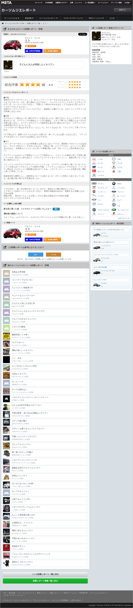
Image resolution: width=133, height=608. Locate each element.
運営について (42, 593)
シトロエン (118, 187)
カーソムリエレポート (98, 593)
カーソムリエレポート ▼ (48, 18)
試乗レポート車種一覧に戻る (45, 581)
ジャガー (97, 196)
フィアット (98, 191)
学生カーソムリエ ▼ (96, 18)
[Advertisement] (99, 107)
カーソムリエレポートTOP (14, 23)
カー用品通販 (89, 2)
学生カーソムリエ (70, 593)
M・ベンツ (118, 196)
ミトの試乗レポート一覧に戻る (45, 574)
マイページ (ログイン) (22, 600)
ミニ (96, 200)
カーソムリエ (102, 2)
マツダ (116, 163)
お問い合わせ (76, 600)
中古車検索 (49, 2)
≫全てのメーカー (124, 218)
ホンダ (97, 163)
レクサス (97, 175)
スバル (97, 167)
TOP (4, 593)
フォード (117, 191)
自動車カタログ (60, 2)
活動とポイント (55, 593)
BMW (116, 183)
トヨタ (97, 159)
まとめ (112, 18)
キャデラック (99, 187)
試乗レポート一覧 (33, 23)
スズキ (116, 167)
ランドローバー (120, 210)
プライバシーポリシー (41, 600)
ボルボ (97, 204)
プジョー (97, 214)
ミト (44, 23)
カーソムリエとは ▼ (11, 18)
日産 (116, 159)
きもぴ (103, 33)
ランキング (7, 600)
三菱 (116, 171)
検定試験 (12, 593)
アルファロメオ (100, 210)
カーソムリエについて (26, 593)
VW (115, 204)
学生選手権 (83, 593)
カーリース (38, 2)
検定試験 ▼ (29, 18)
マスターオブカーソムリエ (73, 18)
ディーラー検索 (116, 2)
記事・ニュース (75, 2)
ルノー (116, 200)
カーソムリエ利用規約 (60, 600)
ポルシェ (117, 214)
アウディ (97, 183)
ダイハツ (97, 171)
